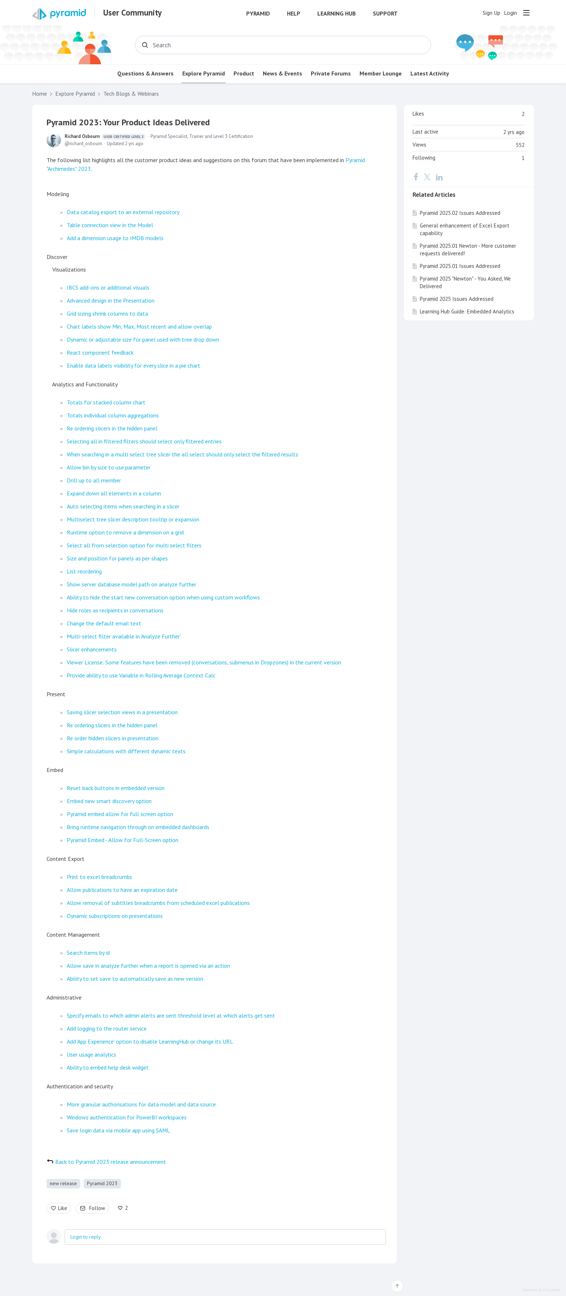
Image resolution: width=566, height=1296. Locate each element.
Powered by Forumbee (541, 1290)
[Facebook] (416, 177)
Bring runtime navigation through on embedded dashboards (138, 827)
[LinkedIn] (439, 177)
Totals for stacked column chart (106, 402)
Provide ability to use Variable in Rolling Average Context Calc (141, 675)
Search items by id (88, 952)
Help (293, 13)
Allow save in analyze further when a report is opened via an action (148, 965)
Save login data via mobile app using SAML (118, 1130)
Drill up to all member (94, 480)
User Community (132, 13)
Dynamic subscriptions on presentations (115, 915)
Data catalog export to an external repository (123, 212)
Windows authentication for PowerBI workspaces (127, 1117)
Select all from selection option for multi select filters (134, 545)
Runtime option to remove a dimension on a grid (125, 532)
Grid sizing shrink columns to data (107, 313)
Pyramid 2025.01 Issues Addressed (460, 266)
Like (62, 1208)
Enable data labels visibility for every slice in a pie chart (133, 365)
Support (385, 13)
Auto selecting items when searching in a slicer (123, 506)
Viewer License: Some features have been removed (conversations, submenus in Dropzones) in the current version (204, 662)
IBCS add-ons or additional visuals (108, 287)
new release (63, 1183)
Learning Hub (336, 13)
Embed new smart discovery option (109, 801)
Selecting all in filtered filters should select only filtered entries (144, 441)
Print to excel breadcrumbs (99, 876)
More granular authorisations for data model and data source (141, 1104)
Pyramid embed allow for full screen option (120, 814)
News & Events (282, 73)
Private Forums (331, 73)
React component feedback (100, 352)
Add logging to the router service (107, 1028)
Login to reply (85, 1237)
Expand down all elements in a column (114, 493)
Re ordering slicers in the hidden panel (112, 428)
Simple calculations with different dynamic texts (126, 751)
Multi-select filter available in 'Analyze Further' (124, 636)
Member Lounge (381, 73)
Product (244, 73)
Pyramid (258, 13)
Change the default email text (104, 623)
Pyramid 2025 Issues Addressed (456, 298)
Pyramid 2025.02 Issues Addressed (460, 212)
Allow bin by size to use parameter (109, 467)
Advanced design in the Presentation (110, 300)
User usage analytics (91, 1054)
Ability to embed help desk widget (108, 1067)
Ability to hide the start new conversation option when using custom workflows (163, 597)
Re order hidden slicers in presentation (112, 738)
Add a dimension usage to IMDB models (115, 238)
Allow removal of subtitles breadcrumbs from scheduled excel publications (158, 902)
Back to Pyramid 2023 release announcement (110, 1161)
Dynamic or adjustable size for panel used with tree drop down (143, 339)
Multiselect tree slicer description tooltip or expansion (133, 519)
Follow (97, 1208)
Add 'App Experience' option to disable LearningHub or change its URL (150, 1041)
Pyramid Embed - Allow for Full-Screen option (122, 840)
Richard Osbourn (105, 136)
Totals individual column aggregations (113, 415)
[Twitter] (427, 177)
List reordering (84, 571)
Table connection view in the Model (110, 225)
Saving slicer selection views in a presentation (122, 712)
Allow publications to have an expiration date (122, 889)
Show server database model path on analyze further (131, 584)
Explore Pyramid (203, 73)
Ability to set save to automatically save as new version (135, 978)
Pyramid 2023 (102, 1183)
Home (39, 93)
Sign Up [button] (491, 12)
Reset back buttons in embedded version (116, 788)
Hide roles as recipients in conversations (115, 610)
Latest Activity (429, 73)
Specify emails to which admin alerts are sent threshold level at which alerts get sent (171, 1015)
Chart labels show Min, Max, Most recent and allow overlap (139, 326)
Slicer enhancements (92, 649)
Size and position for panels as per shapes (117, 558)
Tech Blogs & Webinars (131, 93)
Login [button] (510, 12)
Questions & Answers (145, 73)
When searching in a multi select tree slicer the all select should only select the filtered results (182, 454)
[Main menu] (526, 12)
